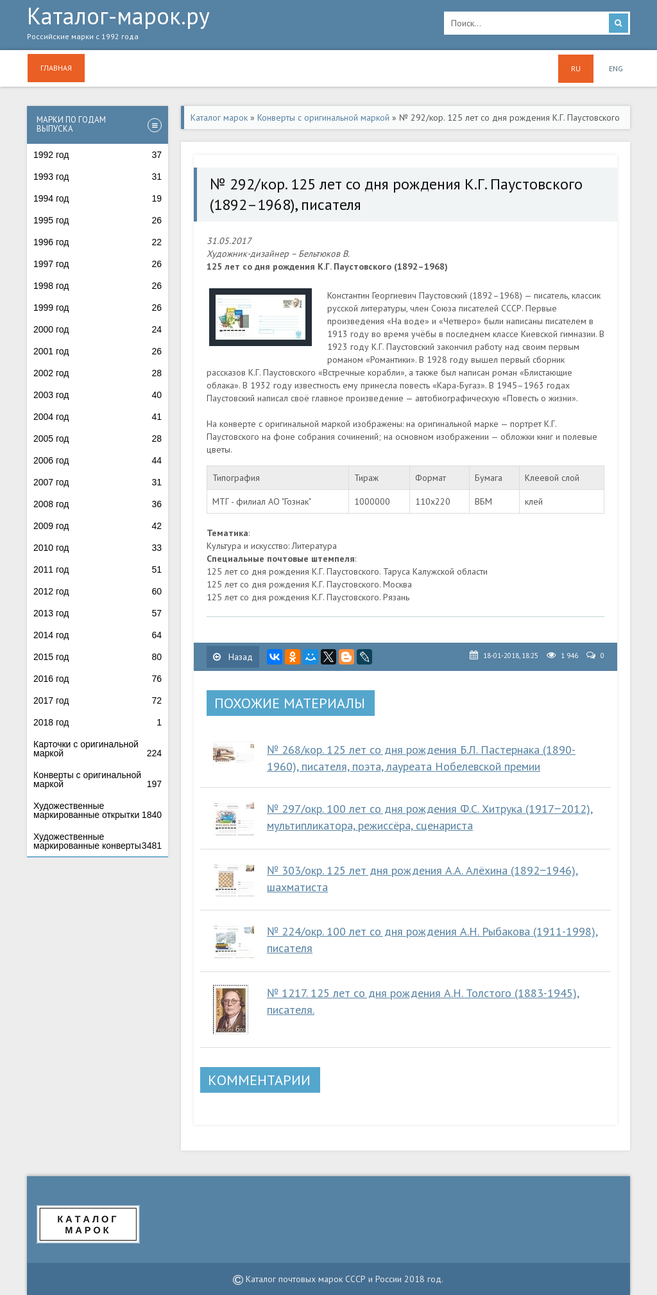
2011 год (97, 569)
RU (576, 68)
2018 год (97, 722)
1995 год (97, 220)
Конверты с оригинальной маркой (97, 779)
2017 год (97, 700)
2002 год (97, 373)
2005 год (97, 438)
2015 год (97, 657)
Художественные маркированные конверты (97, 841)
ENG (616, 68)
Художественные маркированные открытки (97, 810)
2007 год (97, 482)
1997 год (97, 264)
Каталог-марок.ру (226, 26)
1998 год (97, 286)
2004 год (97, 417)
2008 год (97, 504)
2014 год (97, 635)
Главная (56, 68)
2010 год (97, 548)
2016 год (97, 679)
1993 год (97, 176)
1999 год (97, 307)
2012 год (97, 591)
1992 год (97, 155)
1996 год (97, 242)
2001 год (97, 351)
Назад (233, 657)
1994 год (97, 198)
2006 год (97, 460)
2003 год (97, 395)
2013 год (97, 613)
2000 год (97, 329)
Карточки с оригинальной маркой (97, 748)
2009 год (97, 526)
